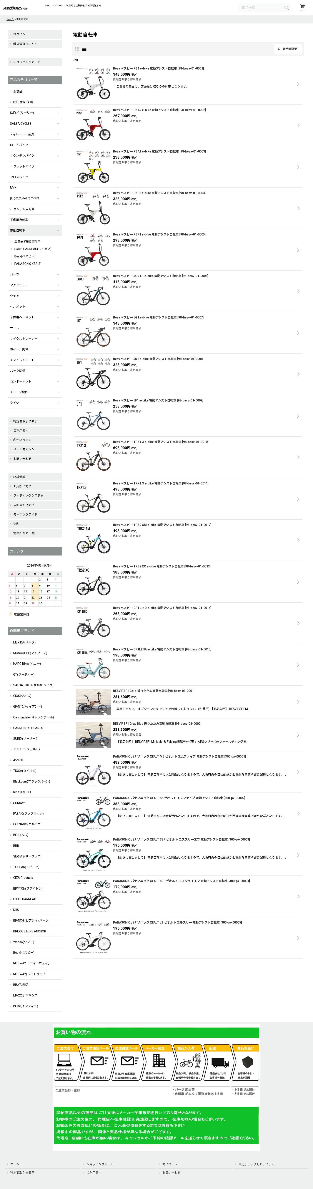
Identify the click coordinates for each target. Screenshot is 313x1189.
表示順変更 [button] (288, 50)
